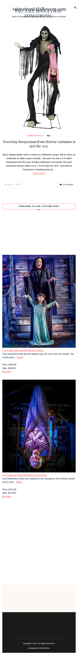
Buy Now (6, 371)
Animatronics (35, 135)
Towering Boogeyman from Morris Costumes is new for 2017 (39, 143)
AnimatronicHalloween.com (39, 9)
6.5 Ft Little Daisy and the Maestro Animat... (23, 350)
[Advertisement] (39, 526)
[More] (20, 357)
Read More (39, 173)
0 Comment (67, 184)
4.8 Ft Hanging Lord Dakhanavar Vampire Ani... (25, 475)
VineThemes (44, 648)
